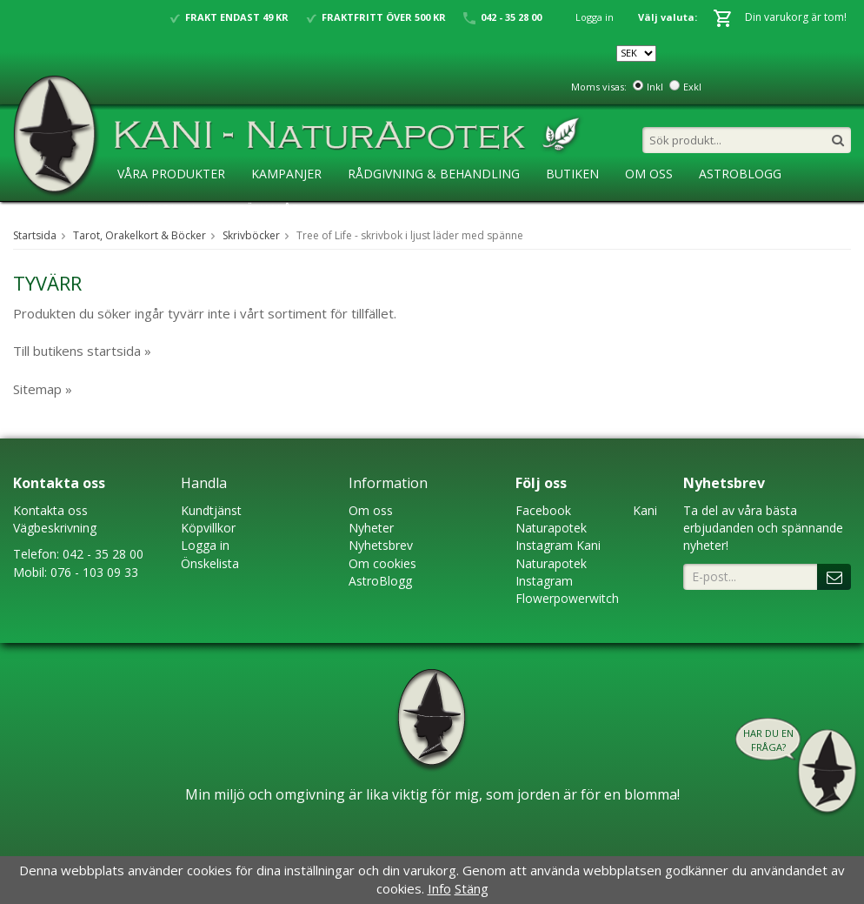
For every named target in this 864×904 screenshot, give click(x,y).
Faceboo (540, 510)
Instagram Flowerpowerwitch (567, 589)
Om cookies (382, 563)
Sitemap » (42, 389)
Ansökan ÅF (259, 209)
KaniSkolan (156, 209)
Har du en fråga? (768, 740)
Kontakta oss (50, 510)
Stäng (471, 888)
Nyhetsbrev (381, 545)
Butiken (572, 173)
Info (439, 888)
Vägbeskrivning (54, 527)
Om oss (371, 510)
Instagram (544, 545)
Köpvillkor (208, 527)
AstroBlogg (740, 173)
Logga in (594, 16)
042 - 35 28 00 (103, 554)
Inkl (655, 86)
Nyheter (371, 527)
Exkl (692, 86)
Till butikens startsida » (82, 350)
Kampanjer (286, 173)
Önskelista (210, 563)
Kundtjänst (211, 510)
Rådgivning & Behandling (434, 173)
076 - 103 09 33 (94, 572)
